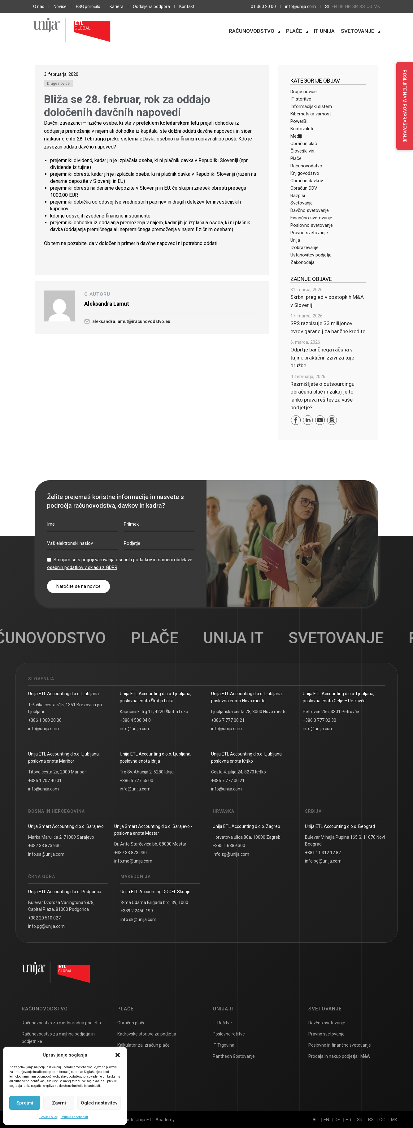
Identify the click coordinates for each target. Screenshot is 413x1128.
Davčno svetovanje (309, 210)
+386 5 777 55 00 (136, 780)
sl (327, 6)
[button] (118, 1055)
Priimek (131, 524)
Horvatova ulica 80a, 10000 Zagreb (246, 837)
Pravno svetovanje (309, 232)
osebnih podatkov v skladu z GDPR (82, 567)
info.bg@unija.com (323, 861)
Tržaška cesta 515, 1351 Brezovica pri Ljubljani (65, 708)
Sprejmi (24, 1103)
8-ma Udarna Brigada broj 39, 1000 (154, 902)
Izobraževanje (304, 247)
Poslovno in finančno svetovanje (339, 1045)
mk (377, 6)
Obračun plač (303, 143)
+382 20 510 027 (44, 917)
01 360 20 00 (263, 6)
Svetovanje (357, 31)
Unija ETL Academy (155, 1119)
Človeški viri (302, 151)
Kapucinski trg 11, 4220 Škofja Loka (154, 711)
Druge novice (58, 83)
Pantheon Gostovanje (234, 1056)
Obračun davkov (306, 180)
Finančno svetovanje (311, 218)
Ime (51, 524)
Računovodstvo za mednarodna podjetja (61, 1022)
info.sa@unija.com (46, 854)
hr (348, 6)
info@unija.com (300, 6)
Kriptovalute (302, 128)
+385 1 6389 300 (229, 845)
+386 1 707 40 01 (45, 780)
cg (369, 6)
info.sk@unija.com (138, 919)
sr (355, 6)
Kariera (117, 6)
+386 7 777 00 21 (228, 720)
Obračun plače (131, 1022)
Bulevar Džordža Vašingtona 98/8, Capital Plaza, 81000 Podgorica (61, 906)
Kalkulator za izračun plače (143, 1045)
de (341, 6)
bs (362, 6)
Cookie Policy (48, 1117)
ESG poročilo (88, 6)
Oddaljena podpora (151, 6)
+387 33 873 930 (44, 845)
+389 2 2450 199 (136, 910)
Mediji (296, 136)
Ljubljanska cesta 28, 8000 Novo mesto (249, 711)
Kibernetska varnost (310, 114)
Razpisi (297, 195)
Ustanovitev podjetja (311, 255)
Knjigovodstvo (304, 173)
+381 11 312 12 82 (323, 852)
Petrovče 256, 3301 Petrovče (331, 711)
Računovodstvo (251, 31)
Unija (295, 240)
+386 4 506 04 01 (136, 720)
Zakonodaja (302, 262)
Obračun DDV (303, 188)
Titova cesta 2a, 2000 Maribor (57, 771)
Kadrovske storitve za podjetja (146, 1033)
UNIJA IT (241, 638)
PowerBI (298, 121)
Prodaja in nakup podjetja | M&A (339, 1056)
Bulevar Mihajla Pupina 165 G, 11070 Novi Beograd (345, 840)
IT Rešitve (222, 1022)
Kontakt (186, 6)
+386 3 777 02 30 (319, 720)
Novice (60, 6)
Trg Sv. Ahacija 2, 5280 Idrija (147, 771)
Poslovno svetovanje (311, 225)
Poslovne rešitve (229, 1033)
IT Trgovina (223, 1045)
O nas (38, 6)
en (334, 6)
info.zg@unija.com (231, 854)
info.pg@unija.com (46, 926)
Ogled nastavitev (99, 1103)
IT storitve (300, 99)
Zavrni (59, 1103)
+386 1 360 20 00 (45, 720)
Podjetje (132, 543)
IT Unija (324, 31)
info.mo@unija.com (133, 861)
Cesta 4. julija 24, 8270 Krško (238, 771)
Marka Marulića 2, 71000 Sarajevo (61, 837)
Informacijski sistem (311, 106)
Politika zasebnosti (74, 1117)
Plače (294, 31)
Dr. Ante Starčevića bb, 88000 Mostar (150, 844)
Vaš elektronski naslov (71, 543)
